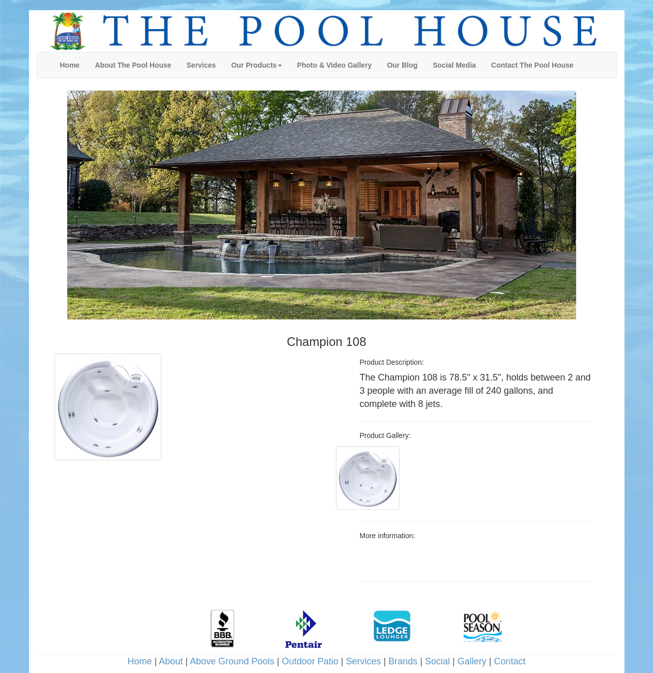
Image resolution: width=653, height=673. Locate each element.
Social (437, 661)
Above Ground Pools (232, 661)
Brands (402, 661)
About (171, 661)
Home (140, 661)
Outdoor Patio (310, 661)
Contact (509, 661)
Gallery (472, 661)
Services (363, 661)
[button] (256, 65)
